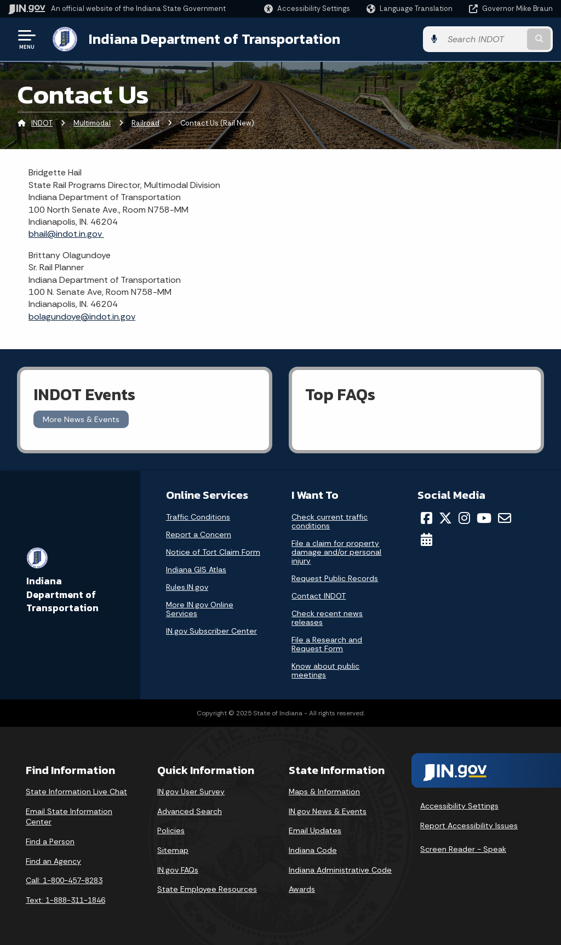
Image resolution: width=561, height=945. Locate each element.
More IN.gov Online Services (199, 609)
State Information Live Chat (76, 791)
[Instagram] (464, 518)
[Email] (504, 518)
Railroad (145, 123)
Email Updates (315, 830)
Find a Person (50, 841)
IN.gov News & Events (328, 811)
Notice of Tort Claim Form (213, 552)
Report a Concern (198, 534)
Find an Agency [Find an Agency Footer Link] (53, 861)
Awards (302, 889)
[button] (307, 8)
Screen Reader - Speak (463, 849)
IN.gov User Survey (191, 791)
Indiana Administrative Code (340, 869)
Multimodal (92, 123)
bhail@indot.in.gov (66, 234)
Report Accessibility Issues (469, 825)
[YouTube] (484, 518)
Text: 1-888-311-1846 (65, 899)
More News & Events (81, 419)
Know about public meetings (325, 670)
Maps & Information (324, 791)
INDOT (42, 123)
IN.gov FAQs (177, 869)
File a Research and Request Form (326, 644)
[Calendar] (426, 539)
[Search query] (492, 39)
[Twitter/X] (445, 518)
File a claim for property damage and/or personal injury (336, 552)
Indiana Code (313, 850)
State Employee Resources (207, 889)
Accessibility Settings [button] (459, 806)
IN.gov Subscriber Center (211, 631)
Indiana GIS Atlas (196, 569)
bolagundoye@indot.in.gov (81, 316)
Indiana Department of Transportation (214, 39)
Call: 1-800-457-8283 (64, 880)
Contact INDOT (318, 596)
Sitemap (172, 850)
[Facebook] (426, 518)
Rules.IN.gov (187, 587)
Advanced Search (189, 811)
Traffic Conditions (198, 517)
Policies (171, 830)
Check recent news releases (327, 617)
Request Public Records (334, 578)
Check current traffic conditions (329, 521)
